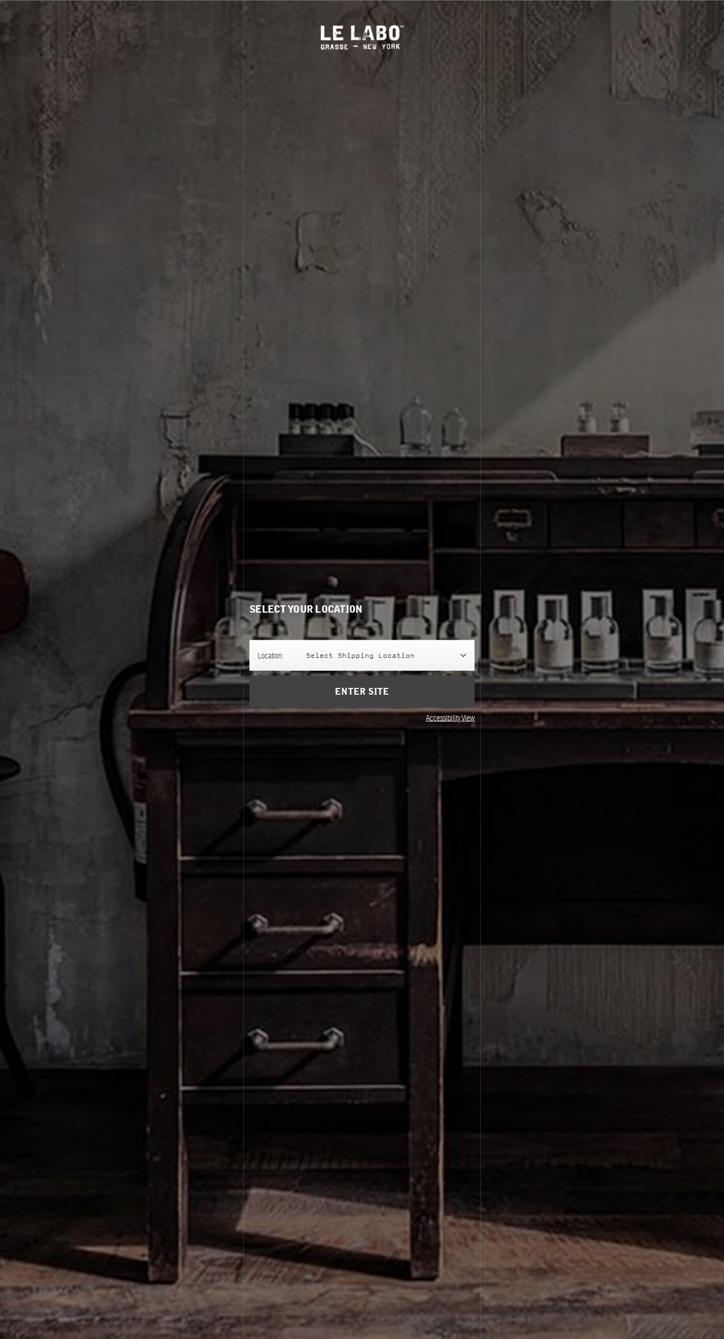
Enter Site (362, 691)
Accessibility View (450, 717)
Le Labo (362, 37)
